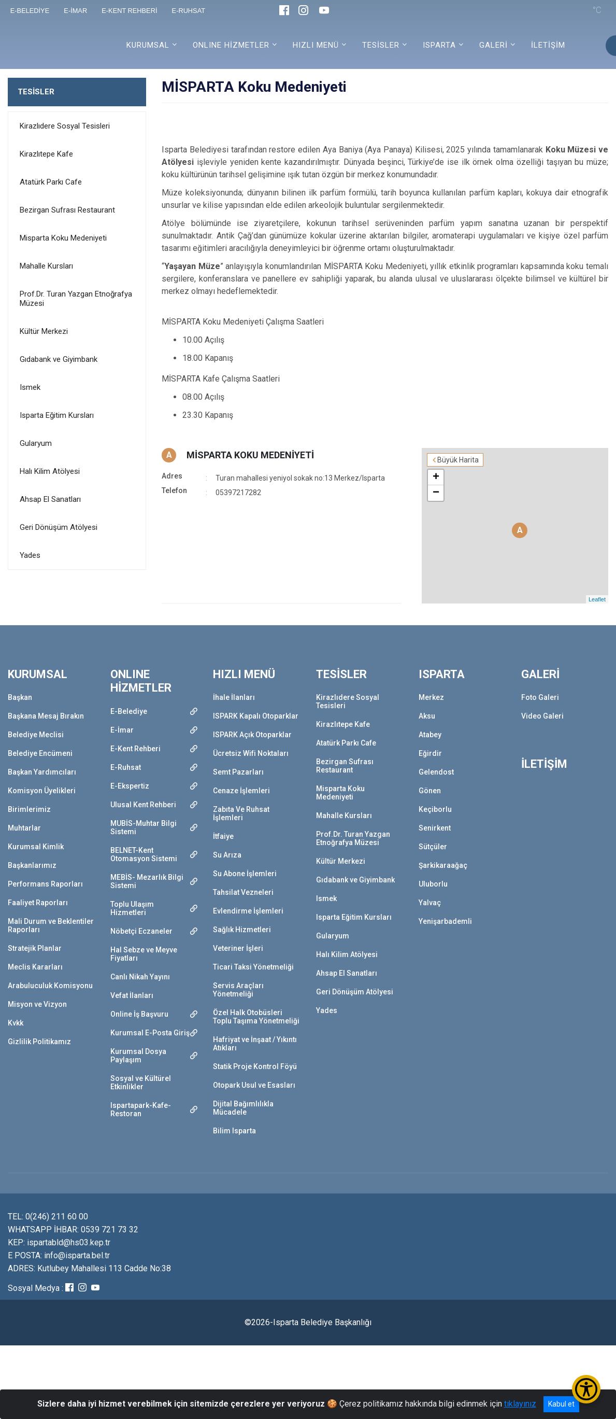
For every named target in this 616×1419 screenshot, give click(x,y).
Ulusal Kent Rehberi (143, 804)
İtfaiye (223, 836)
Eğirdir (430, 753)
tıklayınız (520, 1404)
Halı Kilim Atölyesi (50, 471)
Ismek (30, 387)
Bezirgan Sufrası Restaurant (67, 210)
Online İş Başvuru (139, 1014)
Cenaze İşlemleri (241, 790)
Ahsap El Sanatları (50, 499)
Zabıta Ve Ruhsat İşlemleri (241, 813)
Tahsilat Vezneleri (243, 892)
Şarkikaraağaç (443, 865)
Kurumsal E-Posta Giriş (150, 1033)
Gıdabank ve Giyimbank (58, 359)
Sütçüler (433, 846)
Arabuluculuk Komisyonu (50, 985)
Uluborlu (433, 884)
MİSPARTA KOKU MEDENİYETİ (250, 454)
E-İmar (122, 730)
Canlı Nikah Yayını (140, 977)
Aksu (427, 716)
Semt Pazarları (238, 772)
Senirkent (435, 828)
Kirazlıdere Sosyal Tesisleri (65, 126)
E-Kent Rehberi (135, 748)
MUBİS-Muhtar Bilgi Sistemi (143, 827)
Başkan (20, 697)
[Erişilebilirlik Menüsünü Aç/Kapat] (586, 1389)
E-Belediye (128, 711)
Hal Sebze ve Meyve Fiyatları (143, 954)
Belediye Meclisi (36, 734)
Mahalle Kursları (46, 266)
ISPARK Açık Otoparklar (252, 734)
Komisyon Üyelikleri (42, 790)
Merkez (431, 697)
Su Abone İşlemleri (245, 873)
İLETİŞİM (548, 45)
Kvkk (15, 1023)
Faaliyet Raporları (38, 902)
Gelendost (436, 772)
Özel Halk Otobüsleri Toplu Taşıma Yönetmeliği (256, 1016)
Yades (30, 555)
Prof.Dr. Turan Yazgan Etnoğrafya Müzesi (76, 298)
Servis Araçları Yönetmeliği (238, 989)
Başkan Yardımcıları (42, 772)
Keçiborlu (435, 809)
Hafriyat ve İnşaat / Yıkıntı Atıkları (255, 1043)
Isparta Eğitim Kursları (57, 415)
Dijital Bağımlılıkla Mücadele (243, 1108)
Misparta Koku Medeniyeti (63, 238)
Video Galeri (542, 716)
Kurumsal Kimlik (36, 846)
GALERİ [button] (493, 45)
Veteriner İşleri (238, 948)
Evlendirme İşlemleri (248, 911)
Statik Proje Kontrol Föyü (255, 1066)
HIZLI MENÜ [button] (316, 45)
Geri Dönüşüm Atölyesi (58, 527)
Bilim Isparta (234, 1131)
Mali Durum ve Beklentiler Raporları (51, 925)
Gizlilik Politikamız (39, 1041)
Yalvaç (430, 902)
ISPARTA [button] (439, 45)
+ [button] (436, 477)
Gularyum (36, 443)
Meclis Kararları (35, 967)
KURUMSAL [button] (147, 45)
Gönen (430, 790)
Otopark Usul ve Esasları (254, 1085)
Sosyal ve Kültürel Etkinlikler (140, 1082)
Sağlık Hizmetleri (242, 929)
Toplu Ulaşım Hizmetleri (132, 908)
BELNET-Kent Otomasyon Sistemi (143, 854)
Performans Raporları (45, 884)
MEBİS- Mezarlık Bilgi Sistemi (146, 881)
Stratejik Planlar (35, 948)
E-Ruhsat (125, 767)
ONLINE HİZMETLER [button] (231, 45)
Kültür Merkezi (44, 331)
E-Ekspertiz (129, 786)
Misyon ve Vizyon (37, 1004)
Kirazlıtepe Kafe (46, 154)
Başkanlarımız (32, 865)
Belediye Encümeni (40, 753)
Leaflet (597, 599)
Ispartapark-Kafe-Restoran (140, 1109)
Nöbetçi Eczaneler (141, 931)
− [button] (436, 493)
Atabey (430, 734)
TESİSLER (36, 91)
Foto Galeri (540, 697)
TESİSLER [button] (380, 45)
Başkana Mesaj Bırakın (46, 716)
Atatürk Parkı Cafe (51, 182)
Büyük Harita (458, 460)
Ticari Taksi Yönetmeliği (253, 967)
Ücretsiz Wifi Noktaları (251, 753)
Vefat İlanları (131, 995)
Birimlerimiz (29, 809)
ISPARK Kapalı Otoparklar (255, 716)
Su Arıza (227, 855)
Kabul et (561, 1404)
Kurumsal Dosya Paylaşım (138, 1055)
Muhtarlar (24, 828)
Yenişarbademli (445, 921)
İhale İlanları (234, 697)
